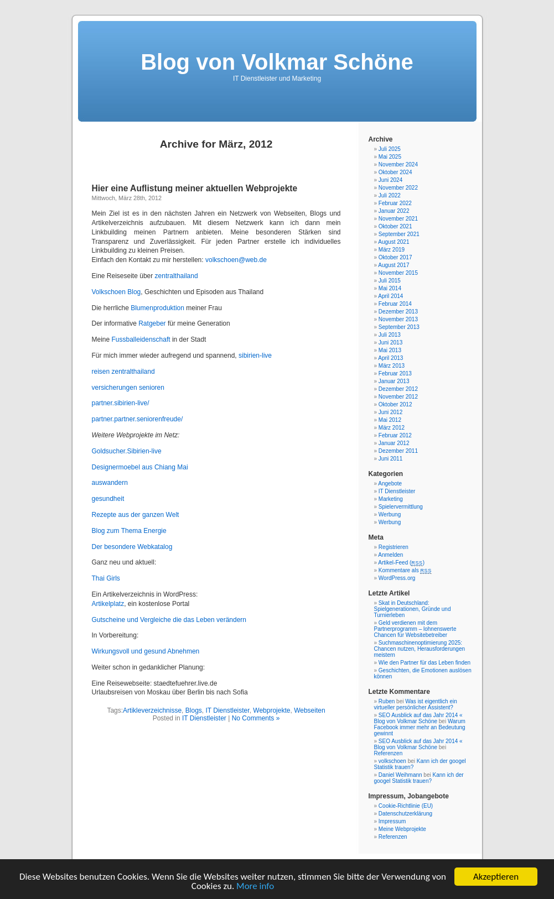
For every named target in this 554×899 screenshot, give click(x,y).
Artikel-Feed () (401, 563)
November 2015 (398, 273)
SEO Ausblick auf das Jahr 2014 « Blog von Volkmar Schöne (418, 718)
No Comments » (256, 718)
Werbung (390, 514)
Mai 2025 (390, 157)
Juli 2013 (390, 335)
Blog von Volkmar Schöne (277, 62)
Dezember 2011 (398, 451)
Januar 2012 (394, 443)
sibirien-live (255, 355)
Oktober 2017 (395, 257)
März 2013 (392, 366)
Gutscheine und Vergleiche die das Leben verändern (169, 620)
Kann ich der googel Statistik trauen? (419, 778)
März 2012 (392, 428)
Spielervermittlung (401, 507)
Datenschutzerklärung (405, 814)
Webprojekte (271, 710)
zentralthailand (176, 276)
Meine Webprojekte (402, 829)
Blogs (193, 710)
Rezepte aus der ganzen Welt (135, 515)
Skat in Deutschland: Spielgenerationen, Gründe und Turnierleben (412, 609)
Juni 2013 (390, 342)
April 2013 (390, 358)
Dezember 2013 (398, 312)
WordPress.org (397, 578)
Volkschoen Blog (116, 292)
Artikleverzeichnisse (152, 710)
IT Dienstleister (227, 710)
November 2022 (398, 188)
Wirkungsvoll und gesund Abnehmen (146, 651)
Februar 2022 (395, 203)
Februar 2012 (395, 435)
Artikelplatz (108, 604)
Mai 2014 (390, 288)
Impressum (392, 821)
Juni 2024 (390, 180)
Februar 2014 (395, 304)
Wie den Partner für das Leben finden (424, 663)
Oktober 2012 (395, 404)
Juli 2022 (390, 195)
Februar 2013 (395, 373)
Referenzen (388, 753)
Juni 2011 (390, 459)
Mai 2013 (390, 350)
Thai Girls (106, 578)
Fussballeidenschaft (141, 339)
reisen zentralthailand (123, 371)
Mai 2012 (390, 420)
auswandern (110, 483)
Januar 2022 (394, 211)
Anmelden (390, 555)
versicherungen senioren (128, 387)
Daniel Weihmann (400, 775)
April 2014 (390, 296)
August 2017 (393, 265)
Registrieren (393, 547)
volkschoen (392, 761)
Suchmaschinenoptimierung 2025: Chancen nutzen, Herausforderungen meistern (419, 649)
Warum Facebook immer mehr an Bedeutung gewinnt (419, 727)
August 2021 (393, 242)
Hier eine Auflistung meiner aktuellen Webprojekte (195, 188)
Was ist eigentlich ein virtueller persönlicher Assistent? (415, 704)
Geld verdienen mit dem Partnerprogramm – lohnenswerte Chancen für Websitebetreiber (415, 629)
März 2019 (392, 250)
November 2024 (398, 164)
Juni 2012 (390, 412)
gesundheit (108, 499)
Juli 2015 (390, 281)
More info (255, 886)
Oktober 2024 (395, 172)
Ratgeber (151, 323)
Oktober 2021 (395, 226)
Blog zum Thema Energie (129, 531)
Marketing (391, 499)
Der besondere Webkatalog (132, 547)
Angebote (390, 483)
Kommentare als (405, 570)
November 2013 (398, 319)
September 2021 (399, 234)
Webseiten (309, 710)
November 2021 (398, 219)
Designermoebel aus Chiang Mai (140, 467)
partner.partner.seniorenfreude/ (137, 419)
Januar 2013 (394, 381)
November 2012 (398, 397)
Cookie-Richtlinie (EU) (406, 806)
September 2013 (399, 327)
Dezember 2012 (398, 389)
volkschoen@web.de (236, 260)
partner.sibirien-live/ (120, 403)
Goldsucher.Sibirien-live (127, 451)
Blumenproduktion (158, 308)
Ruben (387, 701)
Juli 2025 (390, 149)
